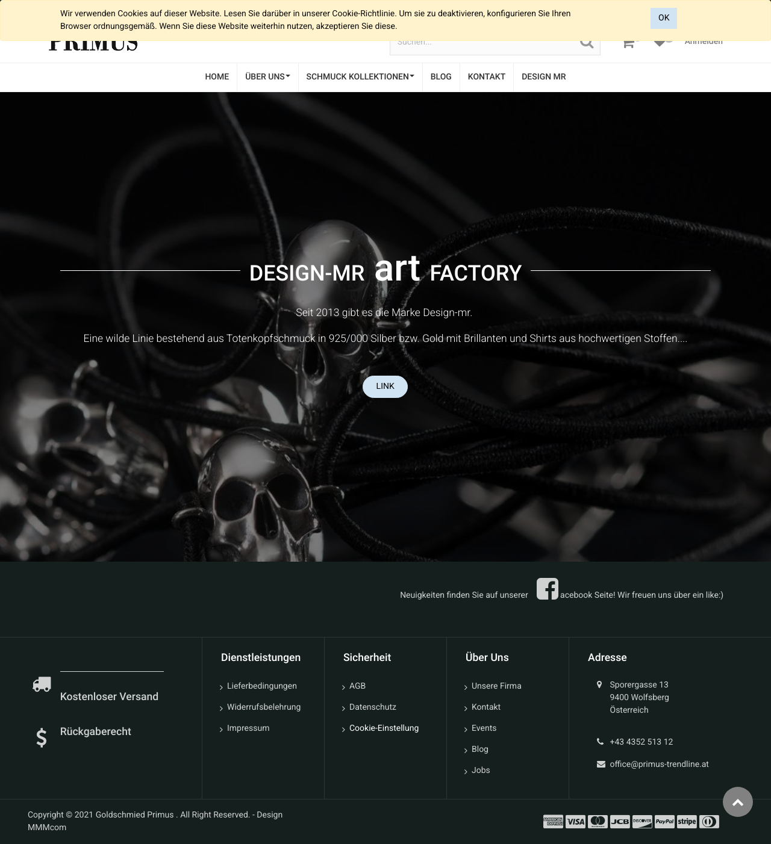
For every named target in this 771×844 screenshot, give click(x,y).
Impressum (248, 728)
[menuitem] (217, 77)
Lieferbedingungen (262, 686)
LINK (385, 386)
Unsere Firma (497, 686)
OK (663, 18)
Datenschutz (372, 707)
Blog (480, 749)
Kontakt (486, 707)
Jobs (481, 770)
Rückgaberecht (95, 732)
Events (484, 728)
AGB (357, 686)
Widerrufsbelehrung (264, 707)
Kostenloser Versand (110, 697)
